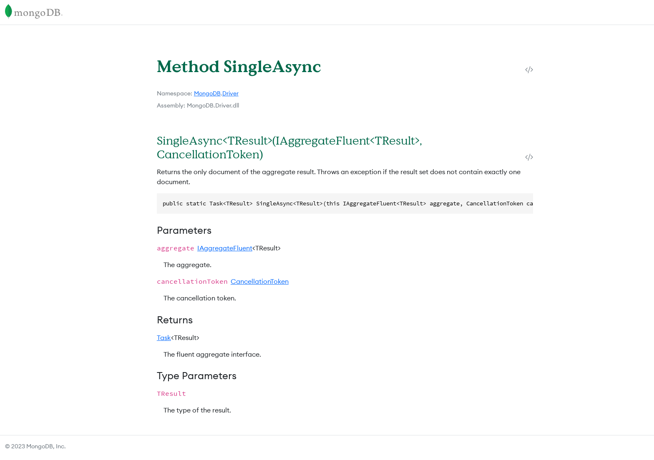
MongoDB (207, 93)
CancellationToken (260, 281)
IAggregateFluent (224, 248)
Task (164, 337)
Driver (230, 93)
